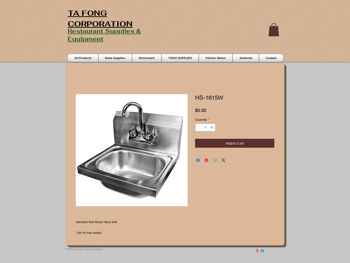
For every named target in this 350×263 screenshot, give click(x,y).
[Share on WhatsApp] (215, 160)
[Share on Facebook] (198, 160)
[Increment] (212, 127)
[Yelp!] (257, 251)
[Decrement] (198, 127)
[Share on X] (223, 160)
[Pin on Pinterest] (206, 160)
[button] (273, 29)
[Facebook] (262, 251)
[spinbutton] (205, 127)
